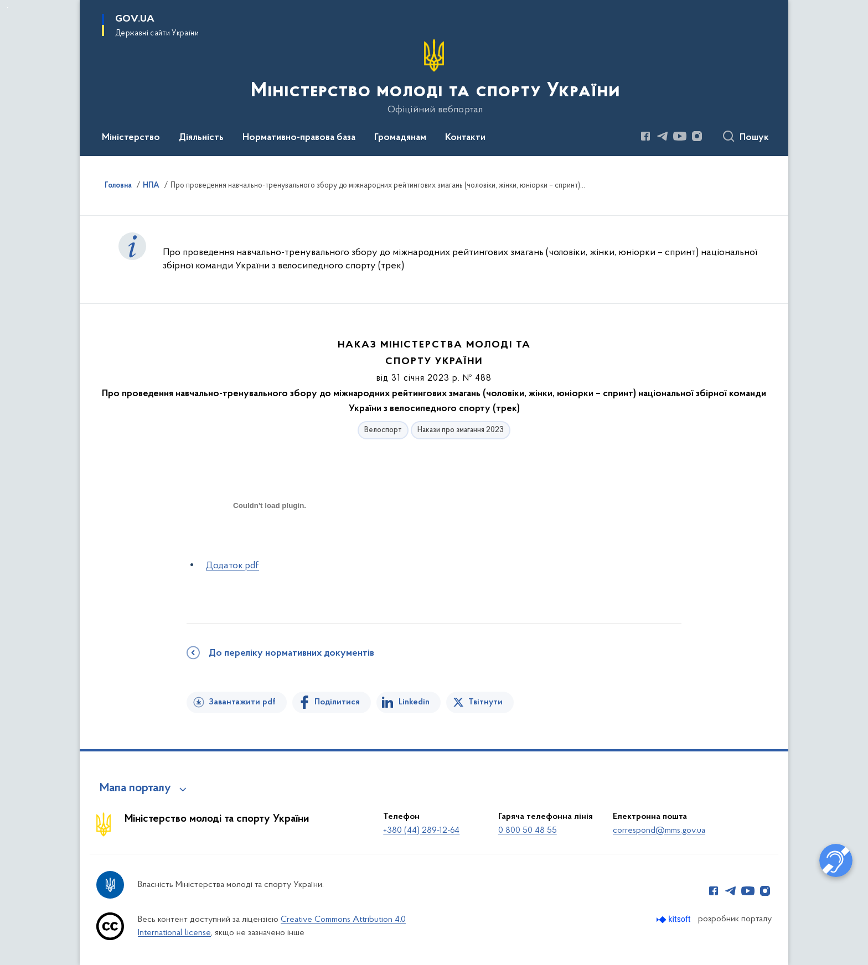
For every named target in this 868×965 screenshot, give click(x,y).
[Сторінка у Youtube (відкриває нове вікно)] (679, 136)
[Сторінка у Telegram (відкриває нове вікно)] (662, 136)
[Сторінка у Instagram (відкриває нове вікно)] (697, 136)
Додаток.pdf (232, 566)
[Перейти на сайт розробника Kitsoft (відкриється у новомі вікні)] (675, 919)
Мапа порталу (135, 788)
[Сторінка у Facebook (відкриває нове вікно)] (645, 136)
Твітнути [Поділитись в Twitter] (485, 702)
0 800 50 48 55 (527, 830)
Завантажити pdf (242, 702)
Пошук (754, 138)
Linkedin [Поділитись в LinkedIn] (414, 702)
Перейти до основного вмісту (7, 7)
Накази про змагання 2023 (460, 430)
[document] (270, 544)
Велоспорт (383, 430)
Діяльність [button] (201, 138)
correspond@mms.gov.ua (659, 830)
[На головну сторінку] (434, 77)
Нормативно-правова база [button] (298, 138)
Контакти (465, 138)
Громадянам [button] (400, 138)
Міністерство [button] (131, 138)
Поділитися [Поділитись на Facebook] (337, 702)
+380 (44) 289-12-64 (421, 830)
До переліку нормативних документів (291, 653)
